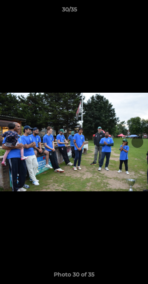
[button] (119, 11)
